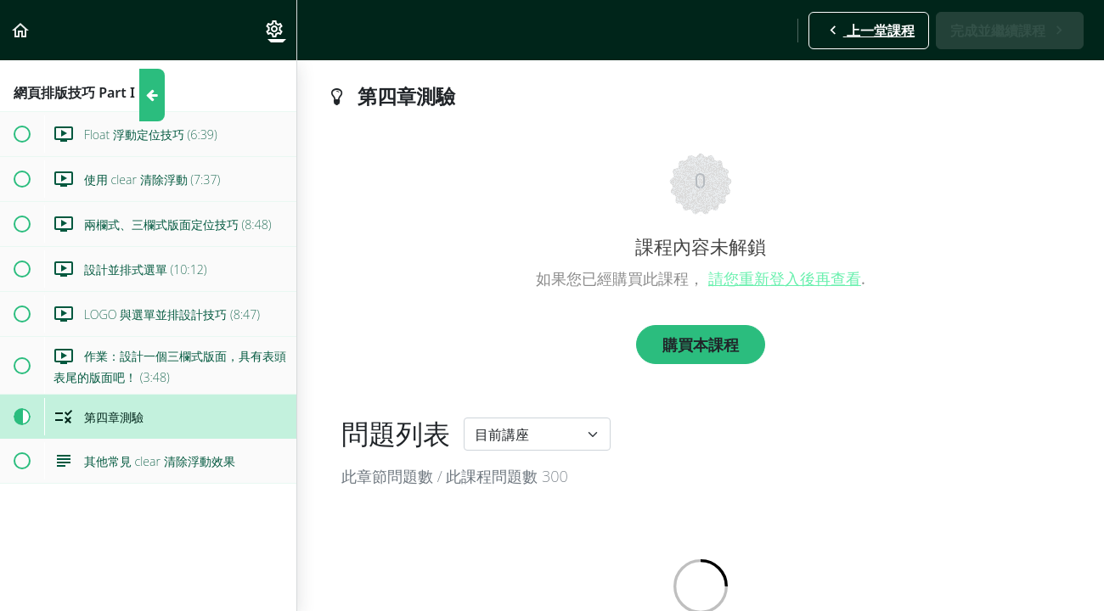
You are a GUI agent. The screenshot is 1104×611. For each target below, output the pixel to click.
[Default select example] (537, 434)
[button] (21, 30)
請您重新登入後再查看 (784, 278)
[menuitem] (275, 30)
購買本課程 (700, 344)
